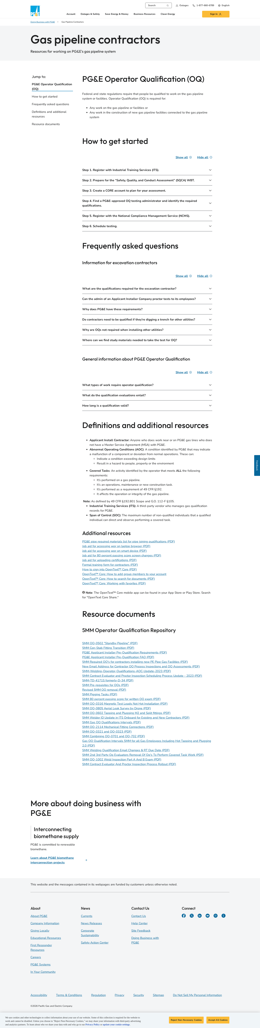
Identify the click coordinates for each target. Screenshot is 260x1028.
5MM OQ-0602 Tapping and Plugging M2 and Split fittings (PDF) (126, 713)
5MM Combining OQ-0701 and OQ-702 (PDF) (113, 736)
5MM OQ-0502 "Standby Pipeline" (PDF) (110, 643)
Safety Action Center (94, 943)
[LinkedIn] (200, 916)
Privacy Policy (92, 1026)
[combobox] (158, 5)
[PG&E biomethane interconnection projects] (59, 860)
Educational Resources (46, 938)
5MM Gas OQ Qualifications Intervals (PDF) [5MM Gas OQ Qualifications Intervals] (111, 722)
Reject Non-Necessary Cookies (186, 1021)
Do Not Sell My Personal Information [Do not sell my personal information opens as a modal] (197, 995)
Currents (86, 916)
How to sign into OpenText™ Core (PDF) (109, 569)
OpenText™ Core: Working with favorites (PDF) (114, 583)
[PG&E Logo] (35, 11)
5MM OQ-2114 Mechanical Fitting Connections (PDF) (118, 727)
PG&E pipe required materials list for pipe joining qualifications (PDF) (128, 541)
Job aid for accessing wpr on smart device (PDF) (114, 551)
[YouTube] (208, 916)
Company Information (45, 923)
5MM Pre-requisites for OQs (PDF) (105, 685)
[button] (182, 5)
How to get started (45, 97)
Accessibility (39, 995)
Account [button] (70, 14)
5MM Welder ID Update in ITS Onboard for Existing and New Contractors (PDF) (136, 718)
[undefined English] (223, 5)
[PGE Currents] (224, 916)
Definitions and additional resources (49, 114)
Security (138, 995)
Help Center (139, 923)
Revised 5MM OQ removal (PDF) (104, 690)
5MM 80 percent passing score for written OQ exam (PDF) (121, 699)
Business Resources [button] (144, 14)
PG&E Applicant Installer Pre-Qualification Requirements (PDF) (124, 652)
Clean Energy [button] (168, 14)
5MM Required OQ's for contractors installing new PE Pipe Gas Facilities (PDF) (135, 662)
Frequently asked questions (50, 104)
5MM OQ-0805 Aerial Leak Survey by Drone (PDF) (116, 708)
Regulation (98, 995)
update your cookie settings (116, 1026)
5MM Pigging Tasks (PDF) (99, 694)
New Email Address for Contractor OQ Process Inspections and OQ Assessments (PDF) (141, 666)
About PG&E (39, 916)
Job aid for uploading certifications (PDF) (109, 560)
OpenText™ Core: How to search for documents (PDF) (118, 579)
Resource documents (46, 124)
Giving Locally (40, 931)
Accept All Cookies (218, 1021)
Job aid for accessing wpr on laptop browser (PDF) (116, 546)
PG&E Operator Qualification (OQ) (52, 86)
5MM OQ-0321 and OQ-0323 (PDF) (107, 732)
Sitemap (158, 995)
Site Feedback (140, 931)
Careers (36, 957)
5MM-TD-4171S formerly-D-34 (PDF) (107, 680)
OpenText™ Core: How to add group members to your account (124, 574)
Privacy (119, 995)
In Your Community (43, 972)
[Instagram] (216, 916)
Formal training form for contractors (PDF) (110, 565)
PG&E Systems (41, 965)
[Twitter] (192, 916)
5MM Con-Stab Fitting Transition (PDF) (108, 648)
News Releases (91, 923)
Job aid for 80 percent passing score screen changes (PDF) (121, 555)
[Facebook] (184, 916)
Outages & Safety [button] (90, 14)
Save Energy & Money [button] (116, 14)
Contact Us (138, 916)
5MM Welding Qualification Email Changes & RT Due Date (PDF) (126, 750)
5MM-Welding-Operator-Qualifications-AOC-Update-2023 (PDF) (126, 671)
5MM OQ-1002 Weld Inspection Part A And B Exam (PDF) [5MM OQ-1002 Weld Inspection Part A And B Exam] (121, 759)
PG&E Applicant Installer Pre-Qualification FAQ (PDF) (118, 657)
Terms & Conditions (69, 995)
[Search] (167, 5)
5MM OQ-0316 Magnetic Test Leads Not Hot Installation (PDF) (125, 704)
